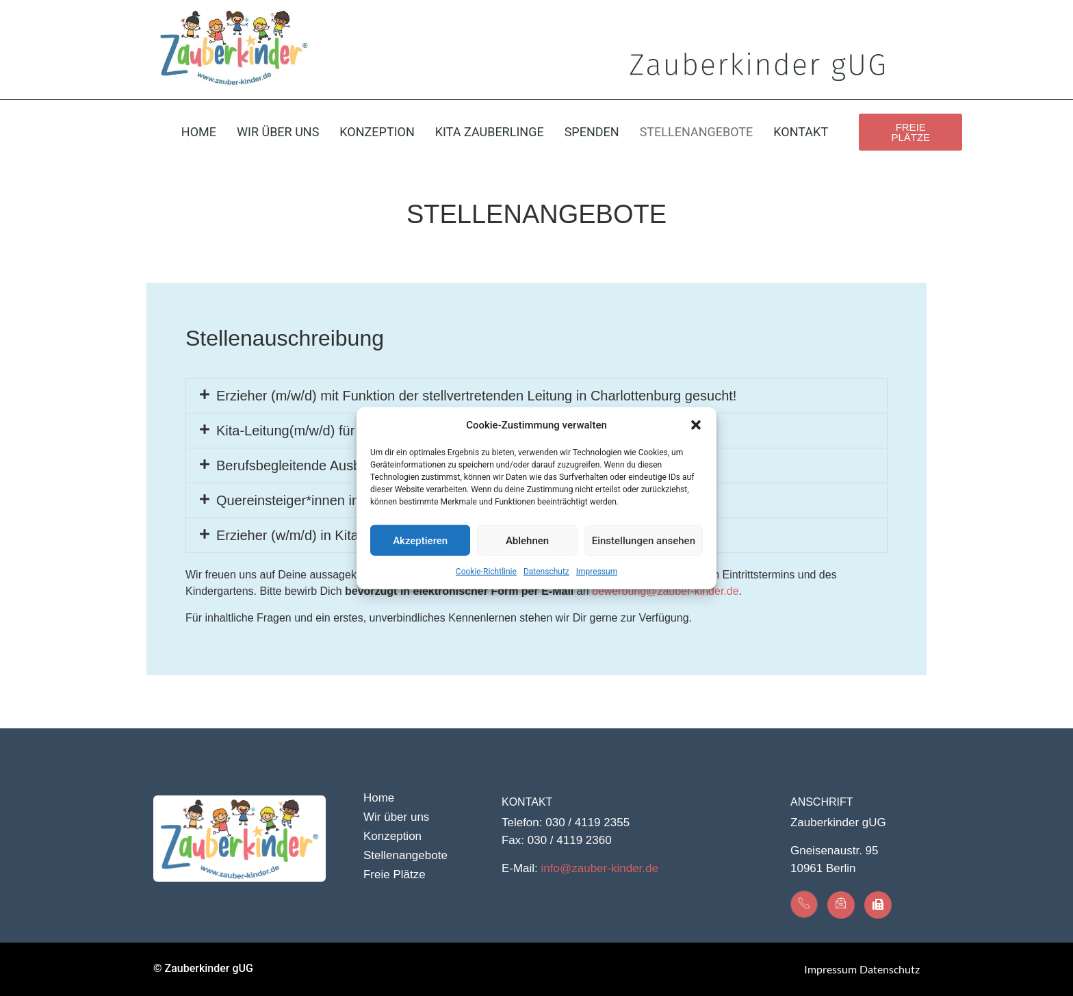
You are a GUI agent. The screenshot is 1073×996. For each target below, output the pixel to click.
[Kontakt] (804, 904)
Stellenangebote (696, 132)
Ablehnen (527, 540)
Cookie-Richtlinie (486, 571)
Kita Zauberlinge (489, 132)
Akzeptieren (420, 540)
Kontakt (800, 132)
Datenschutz (546, 571)
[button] (696, 425)
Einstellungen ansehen (643, 540)
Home (198, 132)
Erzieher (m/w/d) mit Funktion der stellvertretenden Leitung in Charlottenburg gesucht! (476, 395)
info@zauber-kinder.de (599, 868)
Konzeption (376, 132)
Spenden (592, 132)
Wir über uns (278, 132)
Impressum (596, 571)
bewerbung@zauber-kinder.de (665, 591)
